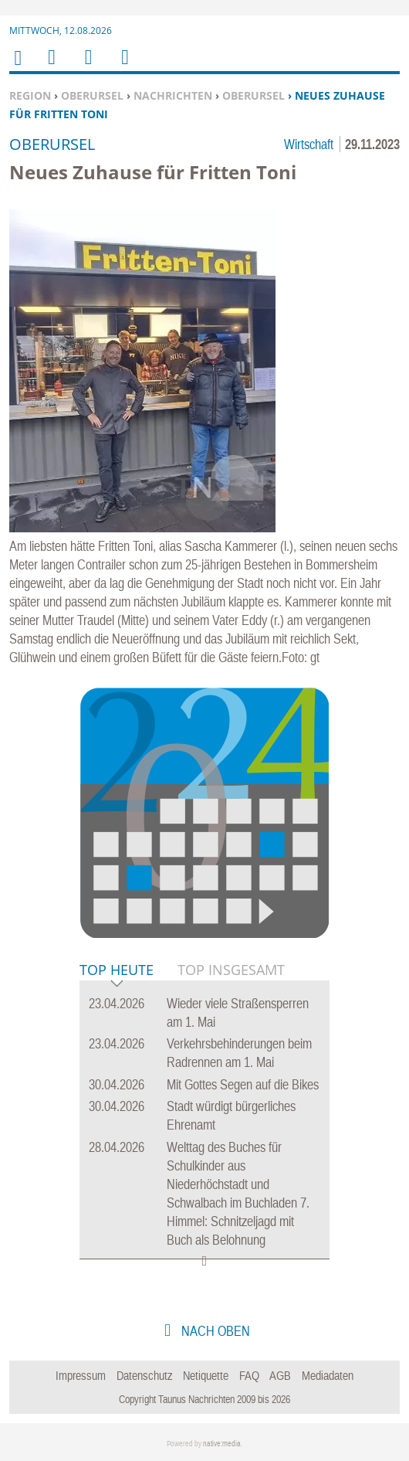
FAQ (249, 1375)
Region (30, 95)
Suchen (85, 66)
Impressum (81, 1375)
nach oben (214, 1331)
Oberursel (92, 95)
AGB (280, 1375)
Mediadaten (327, 1375)
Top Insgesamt (231, 970)
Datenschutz (145, 1375)
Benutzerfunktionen (124, 66)
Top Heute (116, 971)
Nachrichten (173, 95)
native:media (222, 1443)
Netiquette (205, 1375)
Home (17, 67)
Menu (51, 66)
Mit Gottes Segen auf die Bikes (243, 1084)
